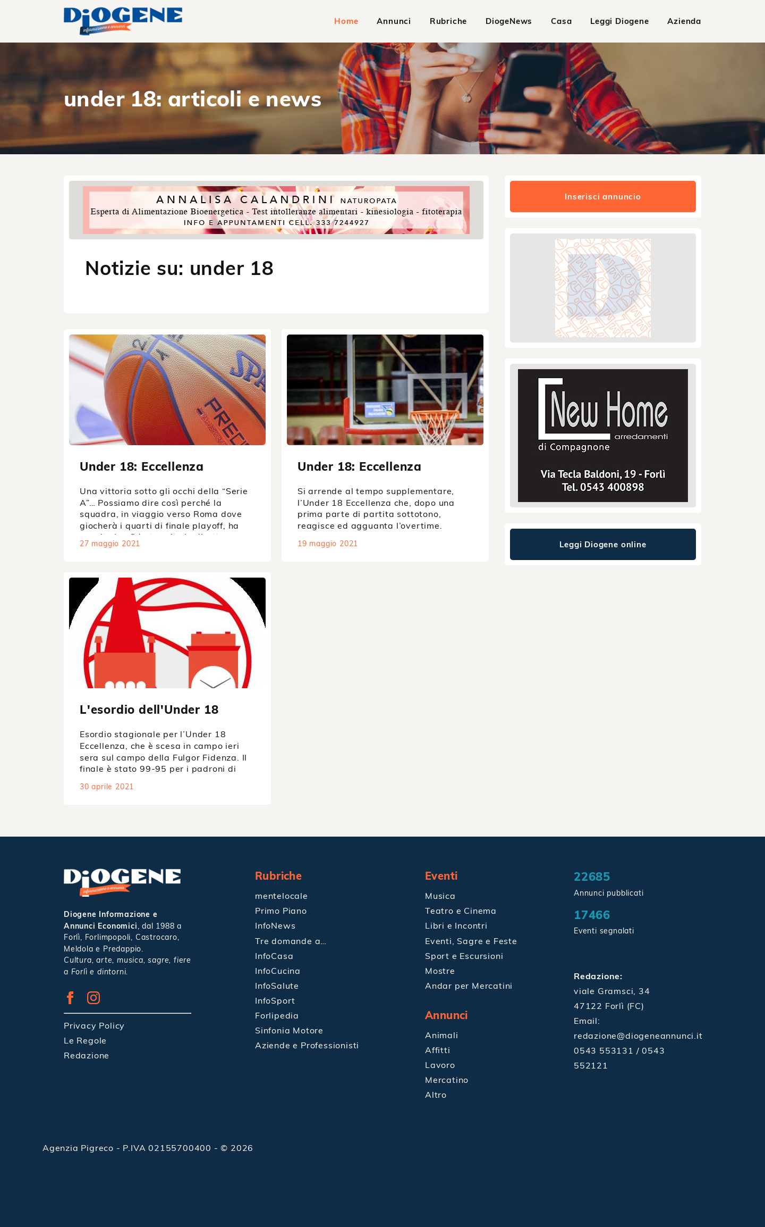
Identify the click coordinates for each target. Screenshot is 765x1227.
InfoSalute (277, 985)
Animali (441, 1034)
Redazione (86, 1054)
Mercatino (447, 1079)
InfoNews (275, 925)
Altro (436, 1094)
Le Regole (85, 1039)
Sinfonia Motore (289, 1029)
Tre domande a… (291, 940)
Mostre (440, 970)
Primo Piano (281, 910)
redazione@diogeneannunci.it (638, 1035)
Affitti (437, 1049)
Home (346, 21)
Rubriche (448, 21)
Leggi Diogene (619, 21)
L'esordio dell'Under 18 (149, 709)
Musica (440, 895)
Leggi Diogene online (603, 544)
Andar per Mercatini (469, 985)
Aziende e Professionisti (307, 1044)
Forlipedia (277, 1014)
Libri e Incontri (456, 925)
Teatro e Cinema (461, 910)
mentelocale (281, 895)
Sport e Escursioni (464, 955)
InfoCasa (274, 955)
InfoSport (275, 1000)
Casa (561, 21)
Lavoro (440, 1064)
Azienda (684, 21)
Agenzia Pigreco (79, 1147)
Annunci (394, 21)
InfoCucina (278, 970)
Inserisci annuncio (603, 196)
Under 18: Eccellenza (142, 466)
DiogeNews (509, 21)
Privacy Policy (94, 1025)
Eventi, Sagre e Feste (471, 940)
